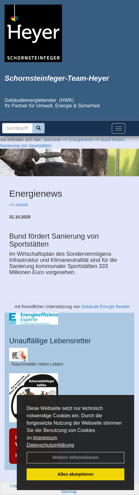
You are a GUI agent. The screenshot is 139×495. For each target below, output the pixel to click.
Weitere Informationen (75, 457)
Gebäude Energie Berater (105, 306)
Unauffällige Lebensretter (50, 341)
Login (15, 485)
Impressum (45, 437)
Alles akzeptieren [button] (75, 474)
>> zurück (18, 204)
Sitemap (69, 491)
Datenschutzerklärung (50, 445)
